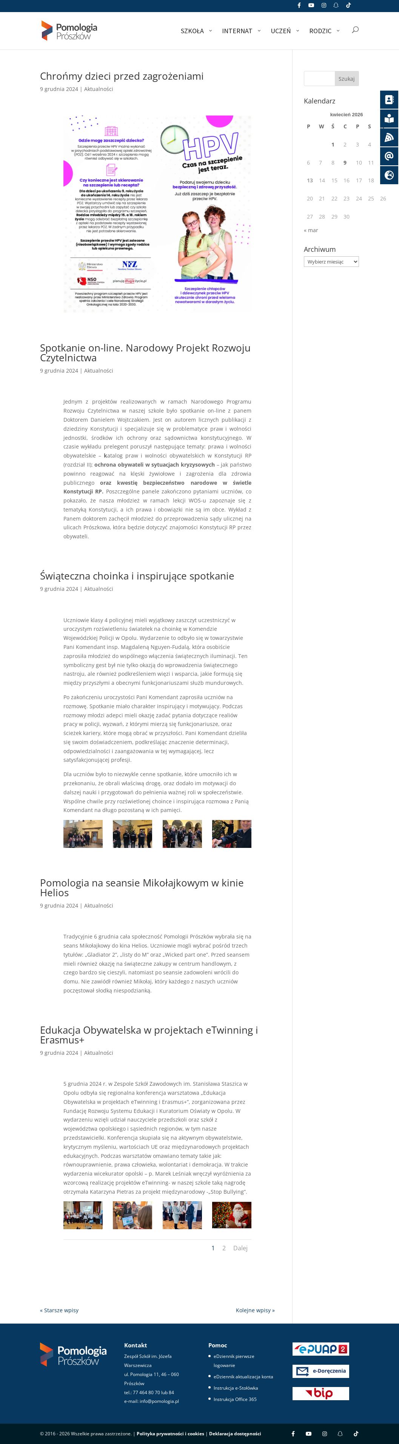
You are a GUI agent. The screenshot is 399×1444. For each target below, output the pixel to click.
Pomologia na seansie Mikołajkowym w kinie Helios (142, 887)
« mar (311, 230)
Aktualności (98, 88)
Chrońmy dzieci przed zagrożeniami (122, 76)
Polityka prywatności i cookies (170, 1433)
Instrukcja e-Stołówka (236, 1388)
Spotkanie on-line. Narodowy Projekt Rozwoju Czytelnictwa (145, 352)
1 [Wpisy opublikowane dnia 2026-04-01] (332, 144)
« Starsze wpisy (59, 1310)
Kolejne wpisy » (255, 1310)
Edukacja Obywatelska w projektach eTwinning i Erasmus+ (149, 1034)
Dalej (240, 1248)
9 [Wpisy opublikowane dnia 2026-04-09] (345, 162)
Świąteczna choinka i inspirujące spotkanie (137, 576)
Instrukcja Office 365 (235, 1399)
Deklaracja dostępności (235, 1433)
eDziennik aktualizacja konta (243, 1376)
